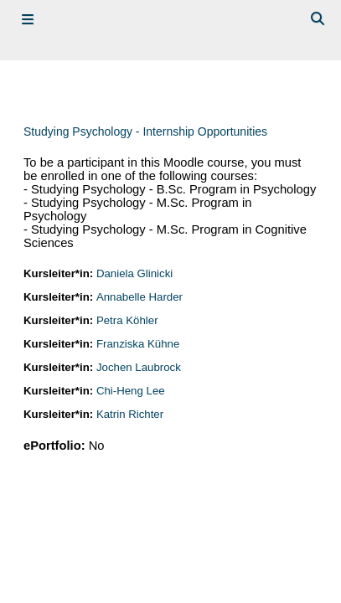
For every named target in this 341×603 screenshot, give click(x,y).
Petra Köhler (127, 320)
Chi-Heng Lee (130, 390)
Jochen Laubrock (138, 367)
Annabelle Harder (139, 297)
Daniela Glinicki (134, 273)
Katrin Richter (129, 414)
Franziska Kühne (137, 344)
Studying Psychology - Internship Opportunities (145, 131)
